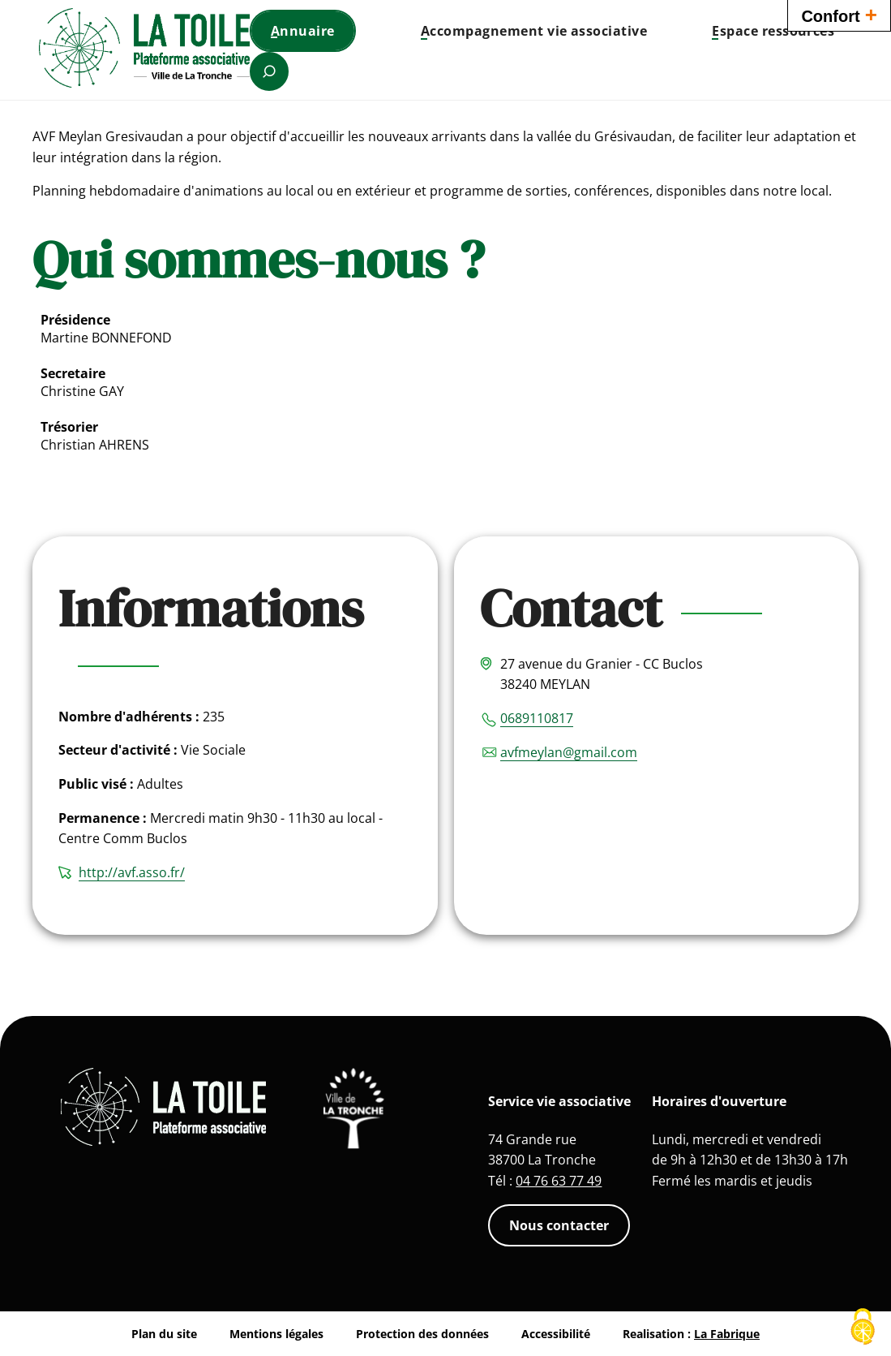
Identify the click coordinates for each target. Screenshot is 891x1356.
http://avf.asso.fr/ (132, 872)
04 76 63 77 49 (559, 1181)
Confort (839, 14)
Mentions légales (276, 1333)
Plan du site (164, 1333)
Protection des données (422, 1333)
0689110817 (536, 718)
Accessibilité (555, 1333)
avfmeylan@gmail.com (568, 752)
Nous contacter (559, 1225)
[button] (534, 31)
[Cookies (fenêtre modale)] (862, 1328)
